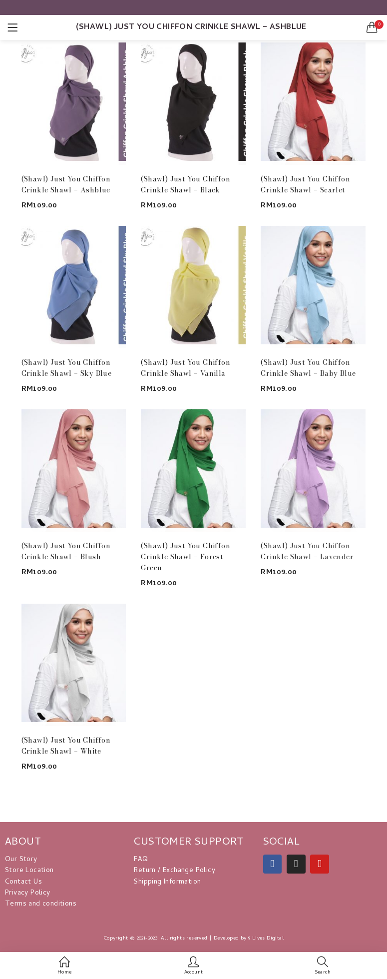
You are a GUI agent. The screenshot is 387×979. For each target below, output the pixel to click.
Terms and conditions (40, 904)
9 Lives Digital (266, 938)
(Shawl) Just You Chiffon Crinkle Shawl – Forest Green (185, 556)
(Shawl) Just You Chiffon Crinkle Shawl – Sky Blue (66, 368)
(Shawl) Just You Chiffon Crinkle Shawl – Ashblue (66, 184)
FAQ (141, 860)
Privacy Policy (27, 893)
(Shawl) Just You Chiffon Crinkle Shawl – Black (185, 184)
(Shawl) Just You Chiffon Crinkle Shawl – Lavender (307, 551)
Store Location (29, 871)
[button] (372, 27)
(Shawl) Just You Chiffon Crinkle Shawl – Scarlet (305, 184)
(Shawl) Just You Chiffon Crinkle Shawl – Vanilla (185, 368)
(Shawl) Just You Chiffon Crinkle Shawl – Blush (66, 551)
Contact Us (23, 882)
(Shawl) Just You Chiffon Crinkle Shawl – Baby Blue (308, 368)
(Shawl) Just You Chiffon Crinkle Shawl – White (66, 746)
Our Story (21, 860)
